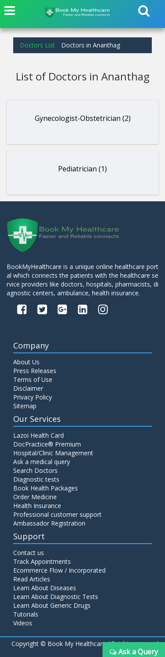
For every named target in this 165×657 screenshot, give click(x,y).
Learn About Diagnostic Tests (55, 596)
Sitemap (25, 406)
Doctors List (37, 45)
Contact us (28, 552)
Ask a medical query (41, 461)
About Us (26, 362)
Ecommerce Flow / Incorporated (59, 570)
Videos (22, 623)
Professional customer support (57, 514)
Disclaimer (28, 388)
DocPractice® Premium (47, 444)
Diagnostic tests (36, 479)
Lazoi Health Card (38, 435)
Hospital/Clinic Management (53, 453)
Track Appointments (42, 561)
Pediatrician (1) (82, 169)
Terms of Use (32, 379)
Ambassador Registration (49, 523)
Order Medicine (35, 497)
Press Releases (34, 371)
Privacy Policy (32, 397)
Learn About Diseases (44, 588)
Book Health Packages (45, 488)
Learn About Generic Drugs (52, 605)
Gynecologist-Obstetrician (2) (83, 118)
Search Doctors (35, 470)
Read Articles (31, 579)
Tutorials (25, 614)
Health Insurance (37, 505)
